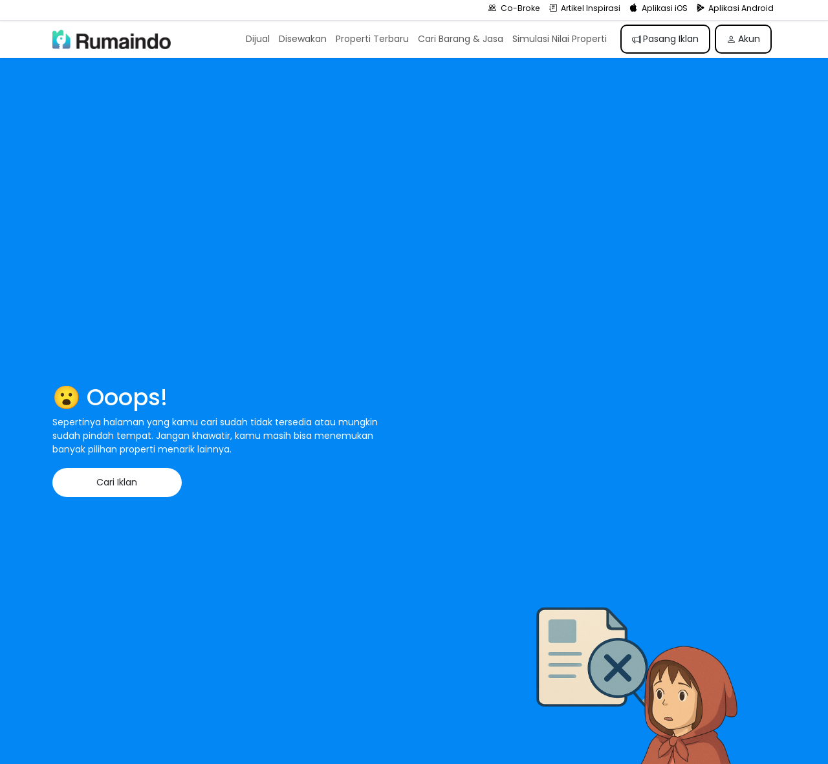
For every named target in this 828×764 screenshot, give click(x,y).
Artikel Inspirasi (585, 8)
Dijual (258, 38)
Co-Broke (514, 8)
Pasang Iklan (665, 38)
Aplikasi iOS (658, 8)
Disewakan (303, 38)
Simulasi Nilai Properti (559, 38)
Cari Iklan (116, 482)
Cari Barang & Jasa (460, 38)
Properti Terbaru (372, 38)
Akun (743, 38)
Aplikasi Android (735, 8)
